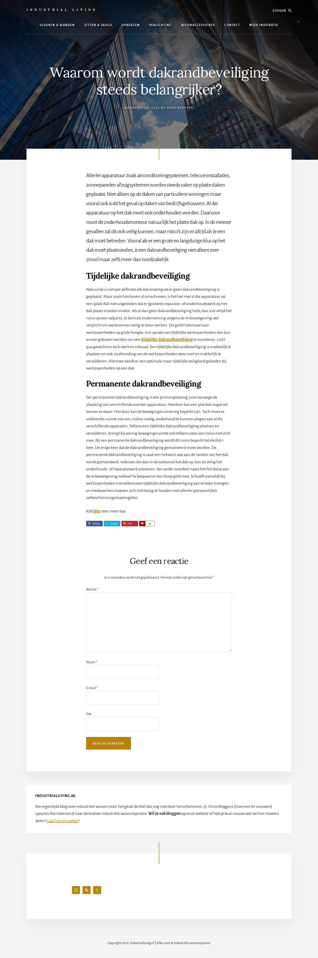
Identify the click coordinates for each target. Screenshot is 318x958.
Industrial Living (61, 10)
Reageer (185, 107)
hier (96, 511)
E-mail (92, 688)
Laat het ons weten (63, 821)
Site (89, 714)
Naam (91, 662)
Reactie (92, 589)
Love (142, 523)
